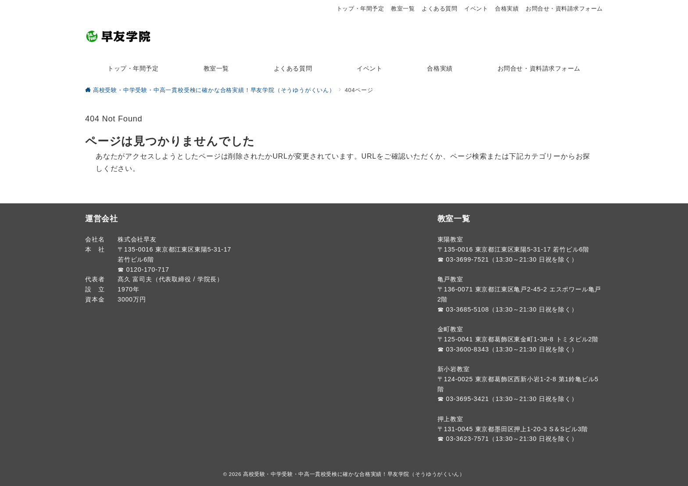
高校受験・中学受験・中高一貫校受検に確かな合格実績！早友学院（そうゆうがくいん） (354, 474)
